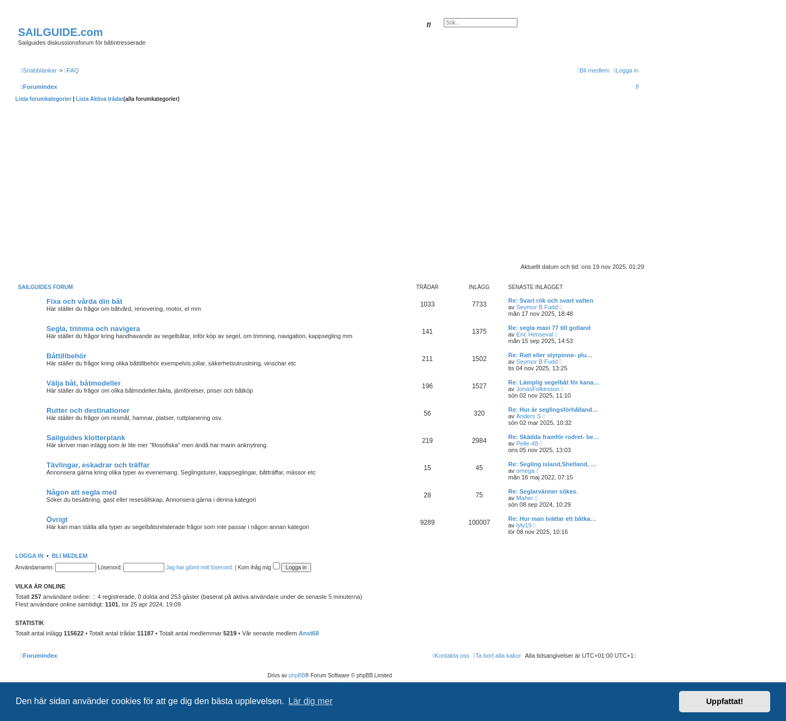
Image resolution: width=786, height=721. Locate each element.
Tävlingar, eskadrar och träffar (98, 465)
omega (525, 470)
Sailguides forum (45, 287)
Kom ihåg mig (259, 567)
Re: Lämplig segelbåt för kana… (553, 382)
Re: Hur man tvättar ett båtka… (552, 518)
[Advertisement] (329, 184)
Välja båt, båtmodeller (83, 383)
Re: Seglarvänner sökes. (543, 491)
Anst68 (309, 633)
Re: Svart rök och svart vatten (550, 300)
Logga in (29, 555)
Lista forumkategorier (43, 99)
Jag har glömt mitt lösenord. (199, 567)
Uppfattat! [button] (724, 701)
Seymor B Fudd (537, 307)
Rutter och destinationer (87, 410)
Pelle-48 (527, 443)
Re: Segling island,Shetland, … (552, 464)
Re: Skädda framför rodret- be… (553, 437)
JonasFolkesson (538, 389)
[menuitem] (71, 70)
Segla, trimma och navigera (93, 329)
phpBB (297, 675)
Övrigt (57, 519)
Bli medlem (69, 555)
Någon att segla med (81, 492)
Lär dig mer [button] (310, 701)
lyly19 (524, 525)
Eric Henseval (534, 334)
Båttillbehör (66, 356)
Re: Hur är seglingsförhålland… (553, 409)
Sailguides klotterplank (85, 438)
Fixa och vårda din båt (84, 301)
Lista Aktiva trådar (99, 99)
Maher (524, 498)
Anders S (528, 416)
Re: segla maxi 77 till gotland (549, 328)
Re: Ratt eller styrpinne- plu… (550, 355)
